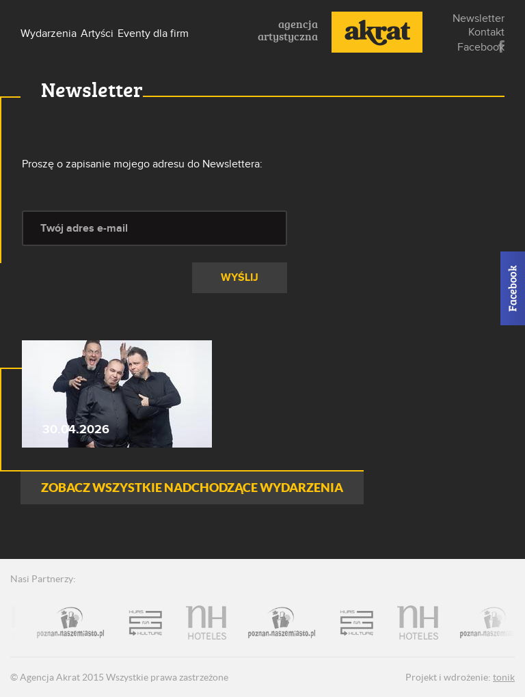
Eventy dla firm (153, 33)
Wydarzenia (49, 33)
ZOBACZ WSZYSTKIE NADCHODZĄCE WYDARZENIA (192, 487)
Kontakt (486, 32)
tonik (504, 677)
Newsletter (478, 18)
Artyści (97, 33)
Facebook (501, 47)
